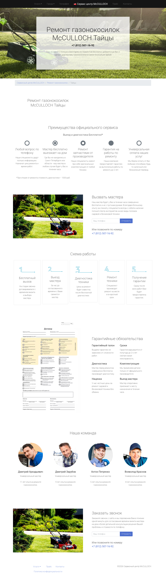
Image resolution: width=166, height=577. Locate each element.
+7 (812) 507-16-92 (83, 45)
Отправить (126, 221)
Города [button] (50, 4)
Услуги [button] (37, 4)
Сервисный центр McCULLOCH (30, 83)
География (64, 4)
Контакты (127, 4)
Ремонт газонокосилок (57, 83)
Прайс (115, 4)
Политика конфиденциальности (48, 571)
